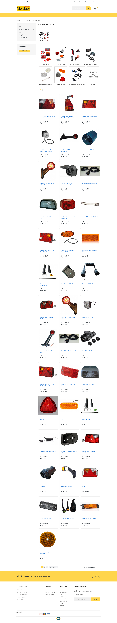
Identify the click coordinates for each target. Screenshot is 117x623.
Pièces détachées (23, 37)
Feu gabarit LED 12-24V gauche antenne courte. (68, 318)
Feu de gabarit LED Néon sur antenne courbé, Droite (68, 485)
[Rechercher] (81, 8)
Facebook (24, 1)
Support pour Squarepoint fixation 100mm (69, 452)
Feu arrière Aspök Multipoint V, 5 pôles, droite (89, 452)
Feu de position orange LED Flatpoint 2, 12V (67, 251)
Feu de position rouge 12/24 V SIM (68, 385)
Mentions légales (64, 592)
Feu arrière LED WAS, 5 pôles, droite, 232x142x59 (47, 251)
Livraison (62, 590)
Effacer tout (24, 51)
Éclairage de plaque (90, 64)
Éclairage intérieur (45, 84)
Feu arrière (45, 64)
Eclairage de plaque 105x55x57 (89, 384)
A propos (62, 596)
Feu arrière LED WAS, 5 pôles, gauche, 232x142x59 (47, 385)
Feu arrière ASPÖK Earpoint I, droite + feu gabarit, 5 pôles (68, 117)
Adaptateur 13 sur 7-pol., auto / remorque (47, 485)
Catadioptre (60, 84)
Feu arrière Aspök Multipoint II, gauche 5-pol (47, 318)
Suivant (55, 567)
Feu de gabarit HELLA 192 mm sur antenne (48, 351)
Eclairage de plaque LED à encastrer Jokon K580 (46, 519)
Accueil (21, 26)
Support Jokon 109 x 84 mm (67, 283)
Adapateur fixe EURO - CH (88, 149)
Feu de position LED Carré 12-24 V (90, 317)
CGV (61, 594)
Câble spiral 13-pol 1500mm (88, 283)
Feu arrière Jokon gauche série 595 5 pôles (89, 117)
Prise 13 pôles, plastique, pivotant (90, 350)
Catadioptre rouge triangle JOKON (46, 418)
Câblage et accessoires (77, 84)
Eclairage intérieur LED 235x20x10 (90, 216)
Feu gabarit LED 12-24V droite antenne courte (47, 184)
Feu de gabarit (75, 64)
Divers (93, 84)
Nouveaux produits (50, 592)
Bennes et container (24, 29)
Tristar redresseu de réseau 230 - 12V (48, 452)
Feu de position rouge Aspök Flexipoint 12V (68, 217)
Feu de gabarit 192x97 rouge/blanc (66, 150)
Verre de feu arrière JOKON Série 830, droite (48, 117)
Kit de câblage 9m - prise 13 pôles (90, 183)
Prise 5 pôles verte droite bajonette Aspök (88, 418)
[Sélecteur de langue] (96, 1)
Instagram (27, 1)
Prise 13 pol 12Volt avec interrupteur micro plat (66, 184)
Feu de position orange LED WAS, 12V (69, 418)
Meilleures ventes (49, 594)
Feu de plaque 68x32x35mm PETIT (46, 217)
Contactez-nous (63, 601)
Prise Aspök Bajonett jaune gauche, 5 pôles (46, 284)
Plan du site (62, 603)
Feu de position (60, 64)
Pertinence (88, 90)
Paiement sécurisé (64, 599)
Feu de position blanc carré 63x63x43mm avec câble (46, 150)
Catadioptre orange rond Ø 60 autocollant (47, 552)
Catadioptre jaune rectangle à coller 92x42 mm (89, 251)
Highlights (21, 35)
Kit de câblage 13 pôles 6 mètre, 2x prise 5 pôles (68, 519)
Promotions (48, 590)
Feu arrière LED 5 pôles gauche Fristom (89, 485)
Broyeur (20, 32)
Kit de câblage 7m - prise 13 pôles (69, 350)
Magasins (62, 605)
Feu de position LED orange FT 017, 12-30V (89, 519)
